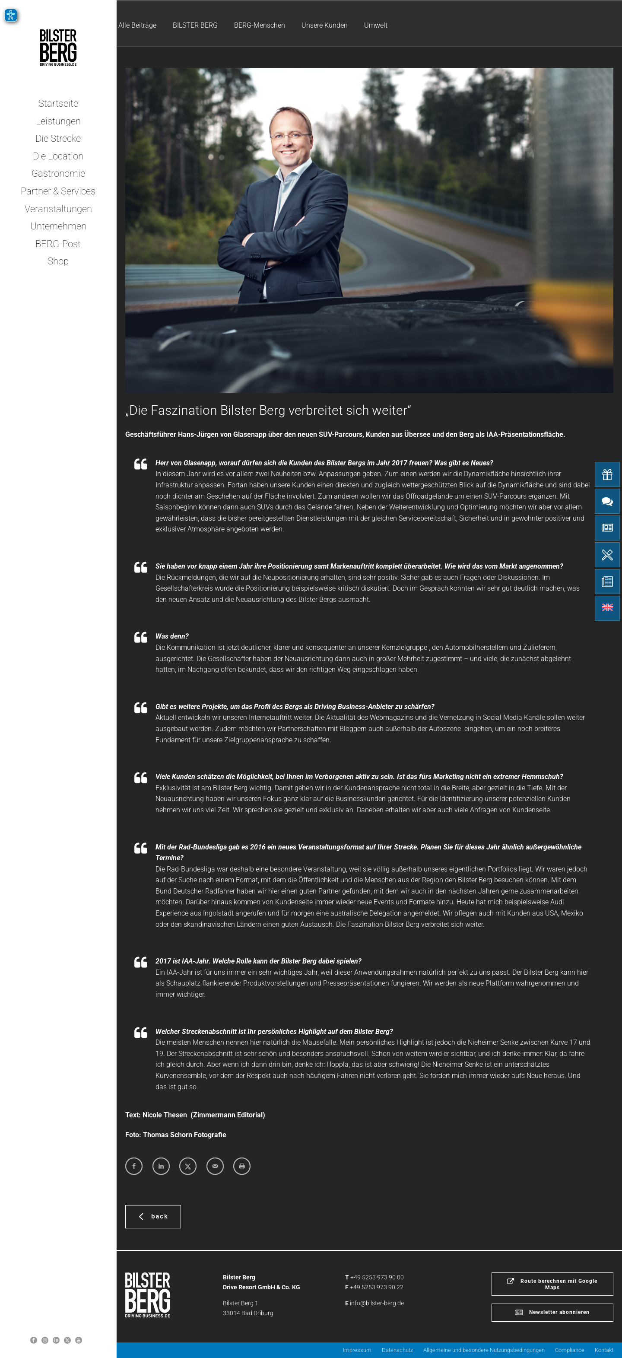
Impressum (357, 1350)
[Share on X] (188, 1166)
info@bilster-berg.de (377, 1303)
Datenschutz (397, 1350)
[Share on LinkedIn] (161, 1166)
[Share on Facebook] (134, 1166)
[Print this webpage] (242, 1166)
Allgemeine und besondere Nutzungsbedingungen (484, 1350)
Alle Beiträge (137, 25)
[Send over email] (215, 1166)
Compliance (569, 1350)
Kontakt (604, 1350)
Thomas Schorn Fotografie (184, 1135)
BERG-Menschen (259, 25)
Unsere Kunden (324, 25)
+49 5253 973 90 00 (377, 1277)
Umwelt (375, 25)
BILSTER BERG (195, 25)
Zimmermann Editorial (228, 1115)
